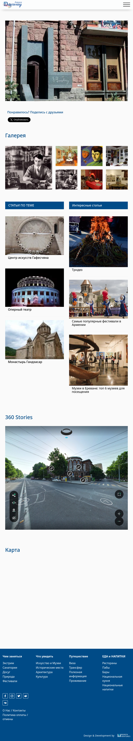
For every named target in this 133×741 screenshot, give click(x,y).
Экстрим (8, 663)
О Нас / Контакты (14, 710)
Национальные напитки (112, 687)
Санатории (10, 667)
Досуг (6, 672)
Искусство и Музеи (48, 663)
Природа (9, 676)
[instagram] (12, 695)
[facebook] (5, 695)
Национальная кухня (112, 679)
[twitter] (18, 695)
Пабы (106, 667)
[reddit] (25, 695)
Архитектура (44, 672)
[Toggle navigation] (125, 5)
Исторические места (49, 667)
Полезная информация (78, 674)
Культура (42, 676)
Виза (72, 663)
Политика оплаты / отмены (15, 717)
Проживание (77, 681)
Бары (105, 672)
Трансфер (75, 667)
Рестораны (109, 663)
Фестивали (10, 681)
